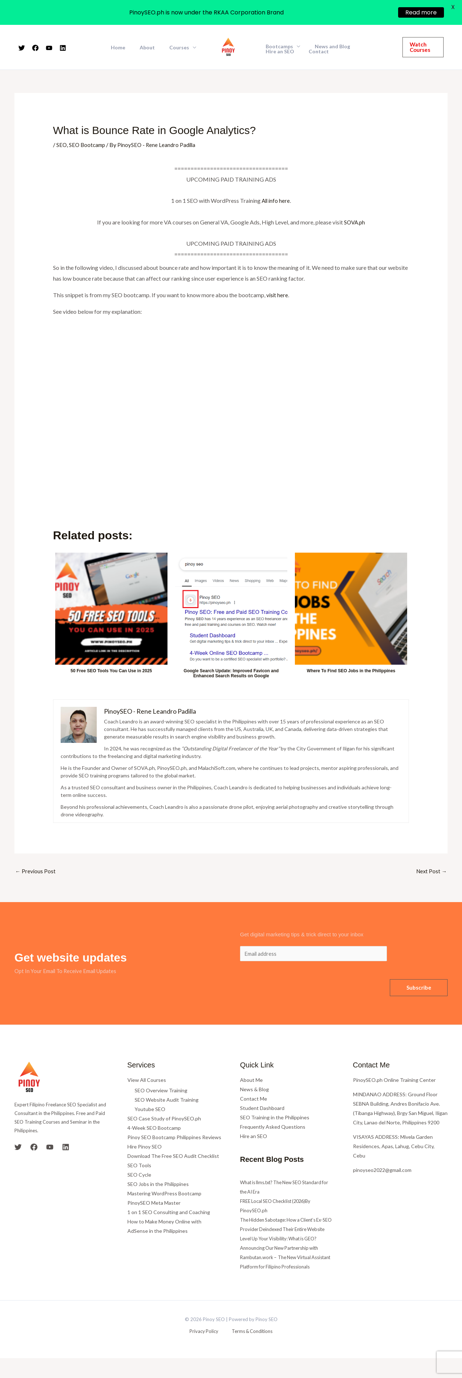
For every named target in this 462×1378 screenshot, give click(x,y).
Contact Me (253, 1100)
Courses (181, 47)
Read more (421, 12)
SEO (61, 144)
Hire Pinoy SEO (144, 1148)
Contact (273, 51)
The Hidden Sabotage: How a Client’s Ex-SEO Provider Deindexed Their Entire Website (286, 1230)
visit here (277, 294)
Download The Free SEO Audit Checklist (173, 1157)
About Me (251, 1081)
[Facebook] (35, 48)
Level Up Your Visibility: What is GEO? (283, 1249)
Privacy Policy (206, 1351)
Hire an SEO (368, 46)
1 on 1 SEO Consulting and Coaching (168, 1213)
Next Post (431, 871)
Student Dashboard (262, 1109)
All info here (276, 200)
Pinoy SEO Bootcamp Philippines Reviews (174, 1138)
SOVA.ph (354, 221)
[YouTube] (49, 48)
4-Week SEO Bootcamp (154, 1129)
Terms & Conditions (248, 1351)
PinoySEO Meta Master (153, 1204)
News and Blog (326, 46)
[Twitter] (21, 48)
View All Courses (146, 1081)
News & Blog (254, 1090)
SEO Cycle (139, 1176)
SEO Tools (139, 1166)
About (153, 47)
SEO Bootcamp (88, 144)
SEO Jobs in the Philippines (158, 1185)
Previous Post (35, 871)
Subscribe (418, 989)
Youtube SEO (150, 1110)
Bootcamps (277, 46)
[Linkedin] (63, 48)
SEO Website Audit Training (167, 1101)
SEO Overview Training (161, 1091)
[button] (421, 47)
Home (129, 47)
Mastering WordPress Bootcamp (164, 1194)
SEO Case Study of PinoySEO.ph (164, 1119)
